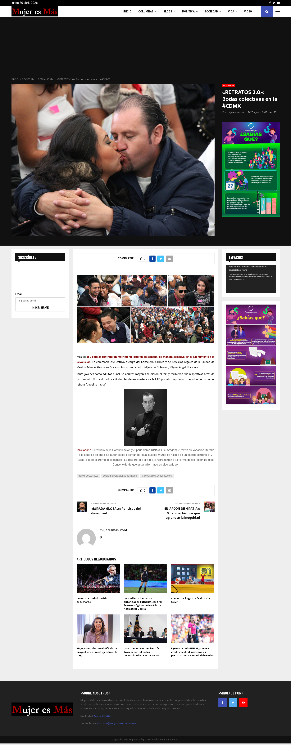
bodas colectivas (88, 476)
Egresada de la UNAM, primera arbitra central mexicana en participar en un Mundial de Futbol (192, 652)
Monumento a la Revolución (157, 476)
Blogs (167, 11)
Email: (19, 294)
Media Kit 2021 (103, 716)
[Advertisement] (146, 48)
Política (188, 11)
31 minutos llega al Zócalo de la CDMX (190, 600)
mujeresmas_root (236, 112)
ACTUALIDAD (228, 86)
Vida (231, 11)
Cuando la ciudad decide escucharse (92, 600)
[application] (251, 279)
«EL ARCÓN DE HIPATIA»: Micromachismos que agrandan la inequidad (181, 513)
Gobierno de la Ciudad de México (120, 476)
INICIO (127, 11)
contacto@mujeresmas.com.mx (116, 723)
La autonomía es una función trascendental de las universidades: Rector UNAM (142, 652)
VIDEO (248, 11)
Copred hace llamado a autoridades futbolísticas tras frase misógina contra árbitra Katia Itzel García (143, 603)
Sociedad (211, 11)
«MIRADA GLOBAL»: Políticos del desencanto (116, 511)
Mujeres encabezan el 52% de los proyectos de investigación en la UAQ (97, 652)
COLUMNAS (145, 11)
